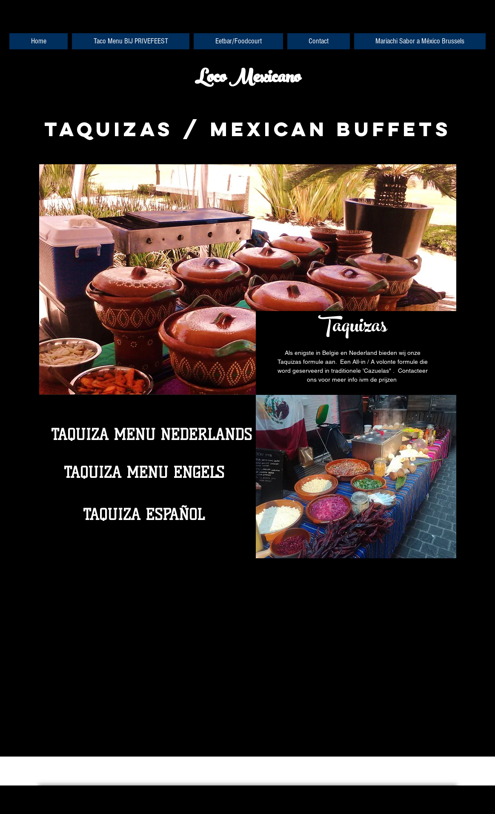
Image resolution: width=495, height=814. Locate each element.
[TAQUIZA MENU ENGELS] (144, 472)
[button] (356, 476)
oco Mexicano (253, 79)
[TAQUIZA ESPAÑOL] (144, 515)
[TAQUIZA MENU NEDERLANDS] (151, 435)
